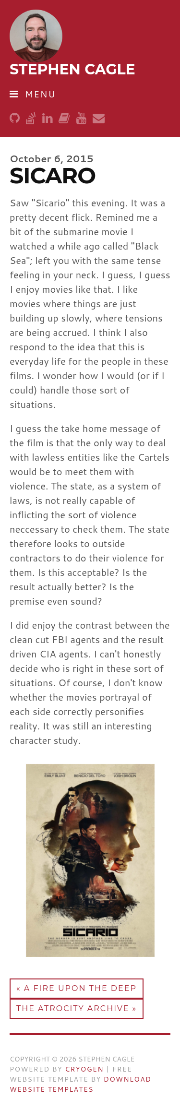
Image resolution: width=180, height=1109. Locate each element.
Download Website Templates (80, 1084)
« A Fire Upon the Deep (76, 988)
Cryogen (84, 1069)
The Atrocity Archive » (76, 1008)
